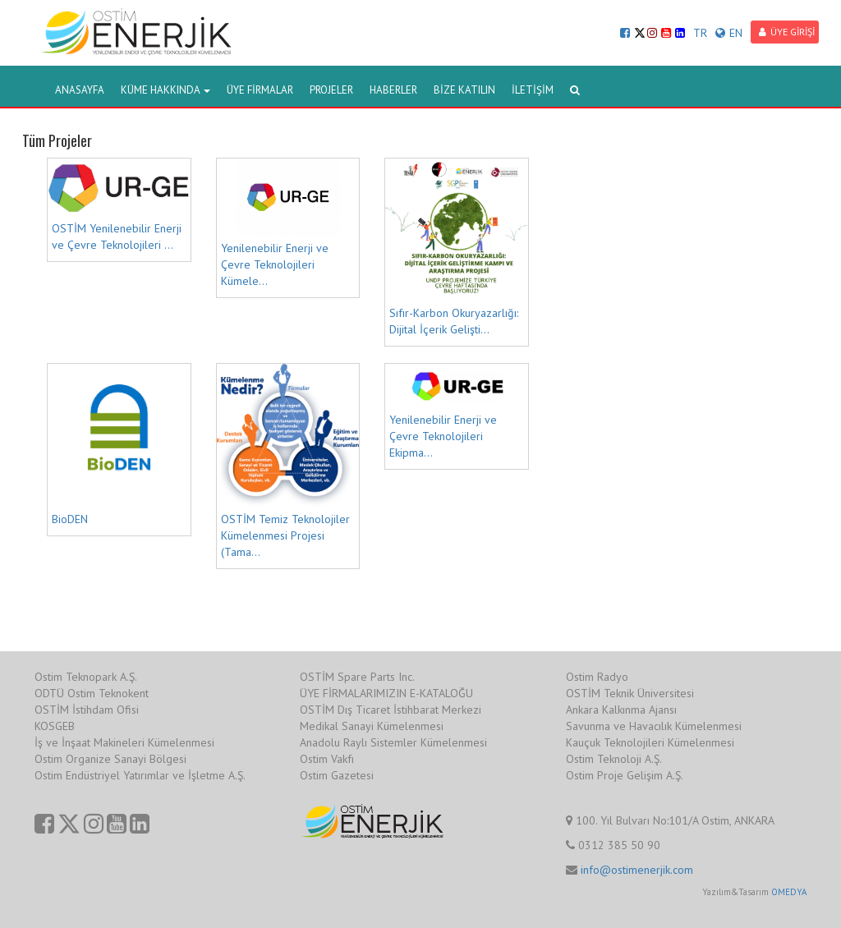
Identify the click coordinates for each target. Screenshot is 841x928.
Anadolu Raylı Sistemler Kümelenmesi (393, 742)
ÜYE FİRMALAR (260, 90)
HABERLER (393, 90)
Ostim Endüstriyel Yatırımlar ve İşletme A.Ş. (140, 775)
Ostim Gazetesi (337, 775)
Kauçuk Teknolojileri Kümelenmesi (650, 742)
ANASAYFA (79, 90)
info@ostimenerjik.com (637, 869)
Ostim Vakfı (327, 758)
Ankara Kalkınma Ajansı (621, 709)
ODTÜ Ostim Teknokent (91, 693)
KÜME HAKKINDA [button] (165, 90)
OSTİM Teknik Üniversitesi (630, 693)
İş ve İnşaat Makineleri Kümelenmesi (124, 742)
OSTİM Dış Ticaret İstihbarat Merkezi (390, 709)
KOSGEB (54, 726)
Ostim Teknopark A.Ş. (85, 676)
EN (728, 32)
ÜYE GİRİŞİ (787, 31)
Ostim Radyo (597, 676)
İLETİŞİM (533, 90)
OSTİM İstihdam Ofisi (86, 709)
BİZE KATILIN (464, 90)
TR (700, 32)
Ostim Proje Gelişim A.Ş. (624, 775)
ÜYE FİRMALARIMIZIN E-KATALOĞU (386, 693)
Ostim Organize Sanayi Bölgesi (110, 758)
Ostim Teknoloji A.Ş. (614, 758)
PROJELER (331, 90)
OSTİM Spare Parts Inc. (357, 676)
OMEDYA (789, 892)
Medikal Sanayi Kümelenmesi (371, 726)
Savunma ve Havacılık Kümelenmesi (654, 726)
